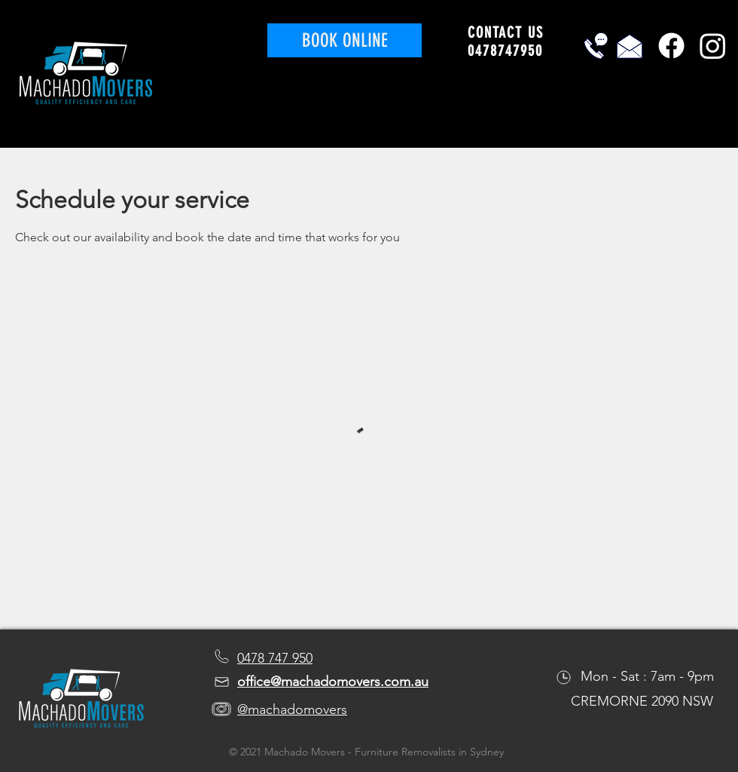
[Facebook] (671, 46)
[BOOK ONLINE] (344, 40)
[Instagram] (713, 46)
